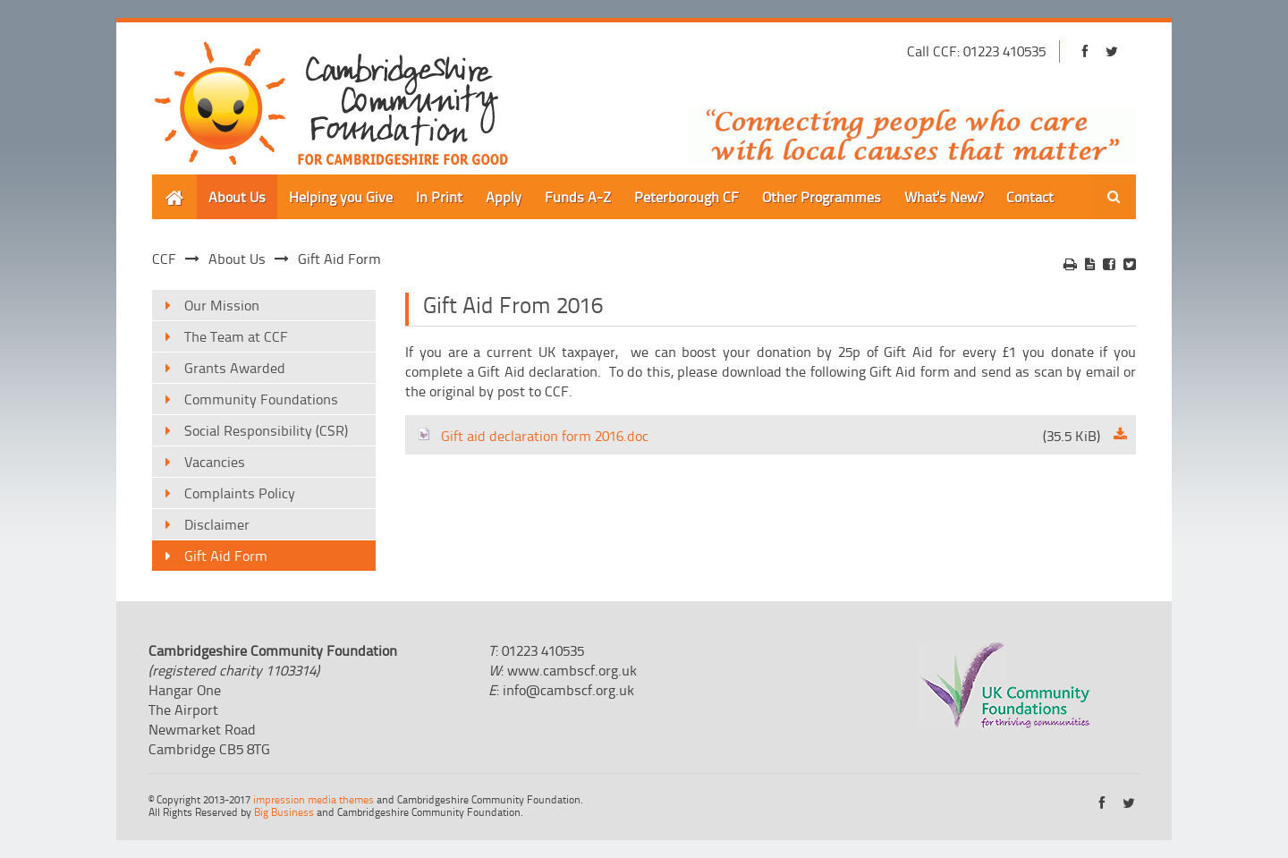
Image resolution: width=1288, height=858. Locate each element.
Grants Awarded (234, 368)
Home (170, 184)
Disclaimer (217, 524)
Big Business (284, 812)
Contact (1030, 197)
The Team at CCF (236, 336)
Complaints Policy (239, 493)
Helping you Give (341, 197)
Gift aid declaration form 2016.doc (758, 436)
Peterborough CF (686, 197)
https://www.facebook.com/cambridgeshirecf (1084, 51)
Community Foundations (261, 399)
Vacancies (214, 461)
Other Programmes (821, 197)
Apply (503, 197)
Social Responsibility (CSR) (266, 430)
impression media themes (313, 799)
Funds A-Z (578, 197)
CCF (164, 258)
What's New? (943, 197)
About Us (237, 197)
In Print (439, 197)
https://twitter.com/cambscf (1111, 51)
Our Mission (221, 305)
